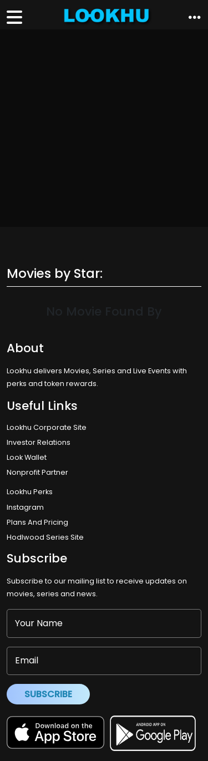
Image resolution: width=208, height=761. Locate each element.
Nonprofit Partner (37, 472)
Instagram (25, 507)
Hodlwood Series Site (45, 537)
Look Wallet (27, 457)
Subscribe (48, 694)
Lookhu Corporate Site (48, 427)
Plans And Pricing (37, 522)
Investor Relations (38, 442)
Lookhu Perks (30, 491)
